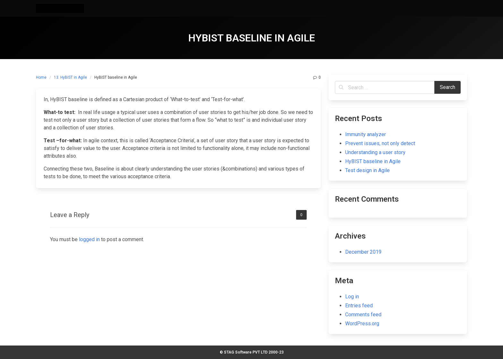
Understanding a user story (375, 152)
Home (41, 77)
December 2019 (363, 252)
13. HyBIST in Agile (70, 77)
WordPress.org (362, 323)
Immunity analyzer (365, 134)
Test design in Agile (367, 170)
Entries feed (359, 305)
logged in (89, 239)
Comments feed (363, 314)
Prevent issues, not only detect (380, 143)
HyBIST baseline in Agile (373, 161)
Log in (352, 296)
